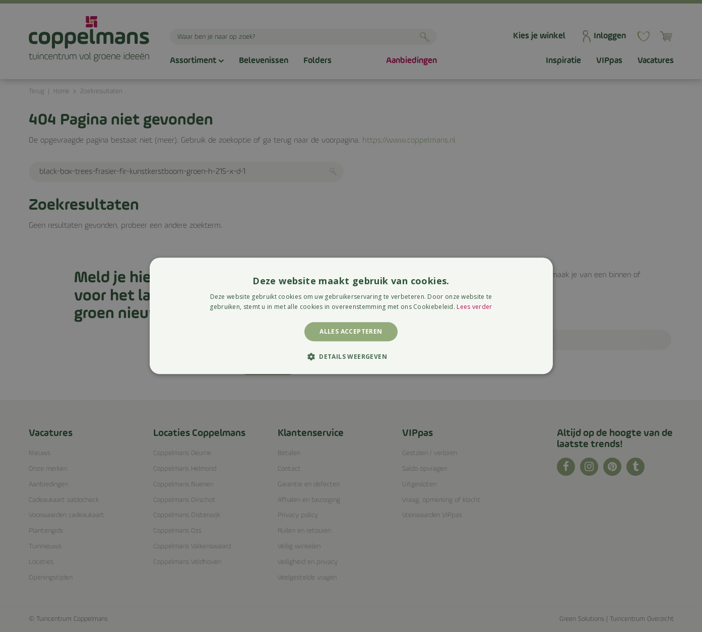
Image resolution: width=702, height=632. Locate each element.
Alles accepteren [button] (351, 331)
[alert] (351, 316)
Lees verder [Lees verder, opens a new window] (474, 307)
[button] (351, 357)
